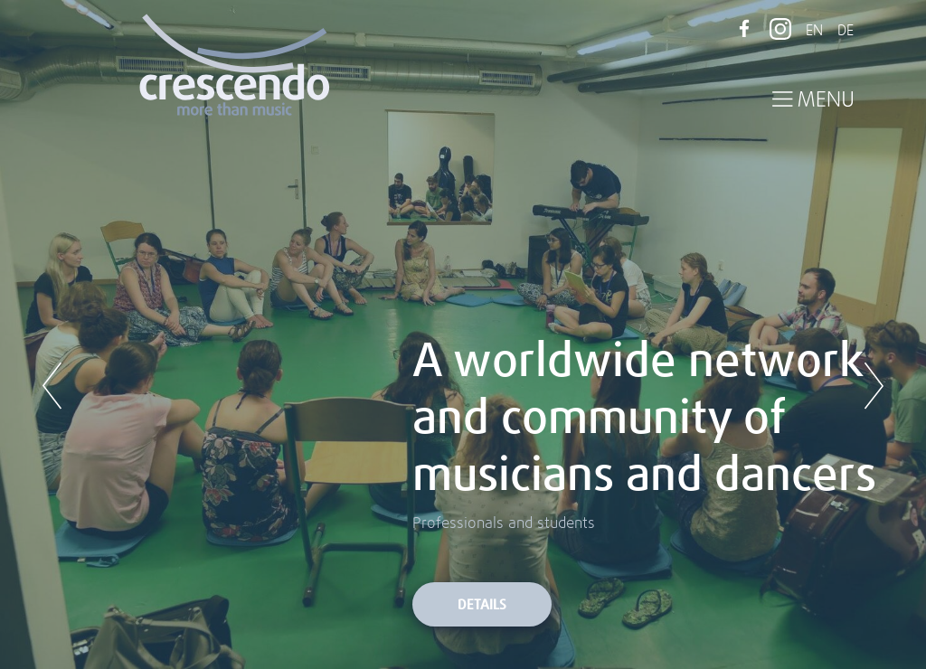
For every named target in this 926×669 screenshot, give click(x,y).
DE (845, 31)
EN (814, 31)
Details (482, 605)
